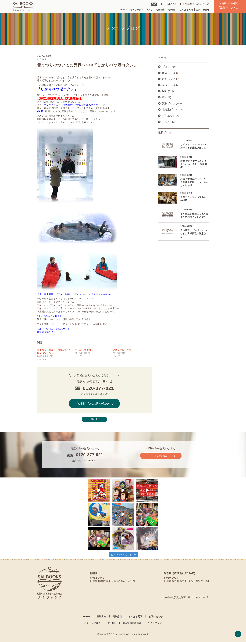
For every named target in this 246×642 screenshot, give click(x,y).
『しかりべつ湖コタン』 (57, 89)
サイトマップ (155, 623)
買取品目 (172, 9)
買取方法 (160, 9)
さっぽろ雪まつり (84, 350)
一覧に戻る (94, 419)
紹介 (164, 91)
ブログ (166, 66)
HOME (123, 9)
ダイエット (168, 115)
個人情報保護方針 (132, 623)
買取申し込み (164, 456)
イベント (167, 85)
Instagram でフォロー (123, 554)
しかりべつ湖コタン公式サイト (53, 328)
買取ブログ (168, 103)
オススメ (167, 73)
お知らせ (167, 79)
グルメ (166, 121)
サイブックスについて (141, 9)
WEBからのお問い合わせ (96, 403)
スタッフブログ (92, 623)
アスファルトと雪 (122, 350)
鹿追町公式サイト (46, 332)
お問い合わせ (202, 9)
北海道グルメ (170, 109)
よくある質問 (186, 9)
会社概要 (111, 623)
